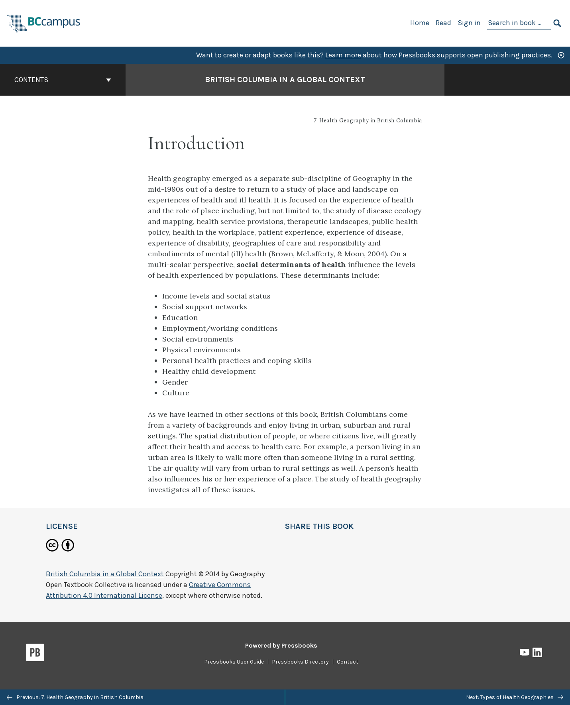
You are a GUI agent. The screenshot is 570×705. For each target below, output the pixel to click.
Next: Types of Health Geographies (514, 697)
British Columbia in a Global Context (105, 573)
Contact (347, 661)
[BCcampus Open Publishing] (43, 22)
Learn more (343, 55)
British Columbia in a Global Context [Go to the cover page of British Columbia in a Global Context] (285, 79)
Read (443, 22)
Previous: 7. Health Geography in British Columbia (75, 697)
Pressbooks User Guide (234, 661)
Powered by (281, 645)
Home (419, 22)
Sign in (469, 22)
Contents (62, 79)
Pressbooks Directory (300, 661)
